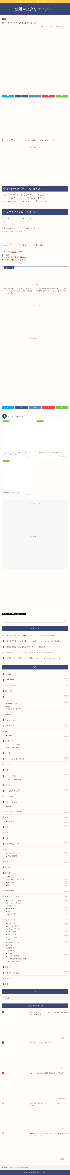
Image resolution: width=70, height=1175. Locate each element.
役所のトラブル (37, 908)
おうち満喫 (37, 932)
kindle (37, 706)
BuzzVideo (36, 679)
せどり (36, 753)
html (37, 806)
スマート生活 (36, 775)
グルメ (37, 940)
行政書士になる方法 (36, 972)
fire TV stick (36, 685)
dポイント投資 (37, 926)
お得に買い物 (37, 934)
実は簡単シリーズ (36, 843)
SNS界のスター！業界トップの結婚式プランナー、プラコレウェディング (32, 658)
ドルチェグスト (37, 942)
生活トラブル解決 (36, 896)
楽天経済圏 (36, 890)
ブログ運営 (36, 796)
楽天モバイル (37, 951)
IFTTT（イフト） (37, 703)
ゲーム (36, 764)
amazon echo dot (37, 780)
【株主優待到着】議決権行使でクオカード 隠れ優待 (25, 647)
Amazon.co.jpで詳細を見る (13, 260)
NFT (36, 731)
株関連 (36, 873)
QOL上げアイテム (37, 929)
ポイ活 (37, 945)
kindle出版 (36, 714)
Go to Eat (36, 691)
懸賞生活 (37, 948)
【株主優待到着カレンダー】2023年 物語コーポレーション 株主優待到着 (33, 641)
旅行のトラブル (37, 911)
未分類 (36, 867)
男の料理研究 (37, 856)
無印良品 (37, 953)
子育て (36, 838)
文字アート (37, 735)
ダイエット (37, 821)
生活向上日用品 (37, 956)
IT (36, 696)
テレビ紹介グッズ (36, 791)
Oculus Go (36, 741)
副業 (36, 832)
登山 (36, 967)
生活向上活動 (36, 919)
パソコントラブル (37, 903)
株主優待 (37, 882)
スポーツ (36, 770)
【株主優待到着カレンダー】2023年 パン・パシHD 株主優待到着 (30, 635)
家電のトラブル (37, 906)
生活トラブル (37, 914)
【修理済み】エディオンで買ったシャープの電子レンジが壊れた (29, 652)
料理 (4, 19)
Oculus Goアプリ (37, 745)
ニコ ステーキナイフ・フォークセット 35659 (22, 245)
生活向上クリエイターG (35, 9)
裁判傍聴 (36, 978)
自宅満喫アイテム (37, 962)
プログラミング (36, 802)
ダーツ (36, 785)
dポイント (37, 923)
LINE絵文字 (36, 725)
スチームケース (37, 853)
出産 (36, 826)
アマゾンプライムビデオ (36, 758)
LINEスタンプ (36, 720)
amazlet (13, 252)
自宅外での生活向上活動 (37, 959)
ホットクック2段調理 (36, 811)
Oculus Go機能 (37, 748)
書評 (36, 861)
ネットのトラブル (37, 900)
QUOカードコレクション (37, 880)
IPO (37, 877)
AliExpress (36, 674)
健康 (36, 817)
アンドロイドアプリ (37, 709)
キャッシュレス (37, 937)
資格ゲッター (36, 984)
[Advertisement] (35, 119)
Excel (37, 701)
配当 (37, 885)
